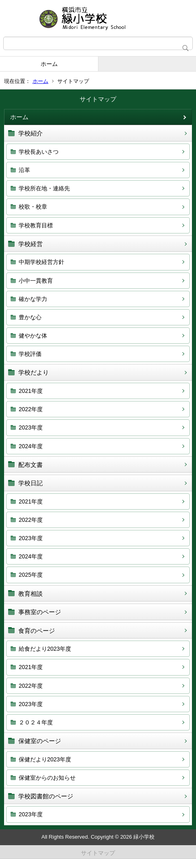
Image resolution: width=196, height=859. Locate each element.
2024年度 (31, 446)
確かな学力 (33, 299)
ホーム (49, 64)
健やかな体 (33, 335)
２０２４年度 (36, 722)
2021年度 (31, 391)
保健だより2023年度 (45, 759)
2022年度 (31, 409)
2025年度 (31, 574)
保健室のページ (39, 740)
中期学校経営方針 (41, 262)
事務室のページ (39, 611)
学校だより (33, 372)
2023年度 (31, 427)
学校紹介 (30, 133)
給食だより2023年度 (45, 648)
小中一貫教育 (36, 280)
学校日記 (30, 483)
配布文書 (30, 464)
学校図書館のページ (45, 796)
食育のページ (36, 630)
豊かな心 (30, 317)
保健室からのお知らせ (47, 777)
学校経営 (30, 243)
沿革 (24, 170)
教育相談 (30, 593)
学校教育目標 (36, 225)
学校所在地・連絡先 (44, 188)
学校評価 (30, 354)
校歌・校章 (33, 206)
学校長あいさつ (39, 151)
